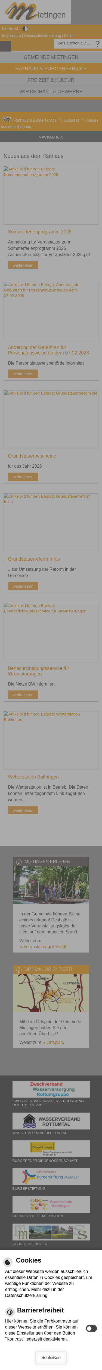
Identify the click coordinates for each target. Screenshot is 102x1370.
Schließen (51, 1357)
